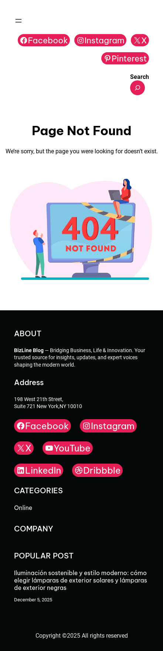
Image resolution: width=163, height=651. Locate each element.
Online (23, 507)
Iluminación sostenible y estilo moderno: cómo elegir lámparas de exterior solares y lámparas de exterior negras (80, 580)
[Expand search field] (137, 87)
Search (139, 76)
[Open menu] (18, 20)
